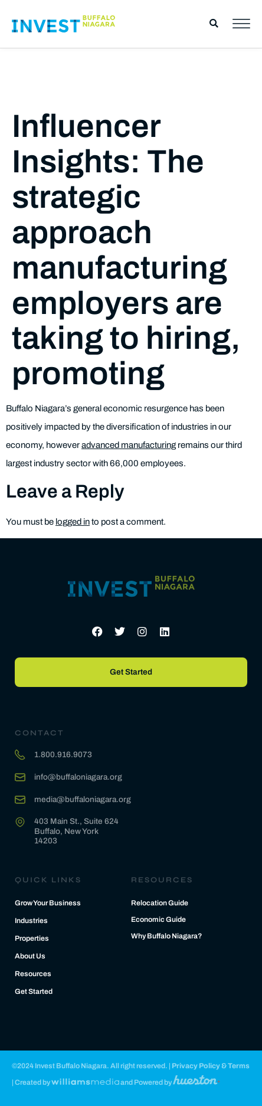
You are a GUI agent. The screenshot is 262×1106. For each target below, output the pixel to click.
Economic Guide (158, 919)
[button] (214, 24)
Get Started (34, 991)
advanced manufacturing (128, 445)
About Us (30, 956)
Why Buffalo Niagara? (166, 936)
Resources (33, 974)
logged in (72, 521)
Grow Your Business (48, 903)
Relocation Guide (159, 903)
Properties (32, 938)
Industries (31, 921)
